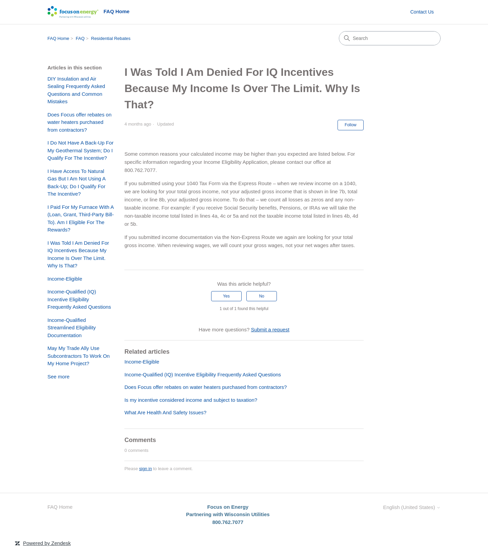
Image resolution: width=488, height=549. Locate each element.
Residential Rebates (110, 38)
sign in (145, 468)
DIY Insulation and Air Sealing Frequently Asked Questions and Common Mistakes (76, 90)
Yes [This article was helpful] (226, 296)
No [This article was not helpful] (261, 296)
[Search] (389, 38)
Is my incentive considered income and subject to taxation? (190, 400)
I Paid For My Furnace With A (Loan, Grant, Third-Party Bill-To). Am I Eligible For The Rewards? (80, 218)
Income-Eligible (64, 279)
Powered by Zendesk (47, 543)
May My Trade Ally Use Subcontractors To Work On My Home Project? (78, 355)
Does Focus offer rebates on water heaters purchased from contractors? (79, 122)
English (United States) (412, 507)
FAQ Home (58, 38)
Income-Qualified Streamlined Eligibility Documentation (71, 327)
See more (58, 376)
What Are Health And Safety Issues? (165, 412)
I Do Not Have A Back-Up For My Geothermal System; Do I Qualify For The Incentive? (80, 150)
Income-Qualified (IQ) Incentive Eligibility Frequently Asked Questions (79, 299)
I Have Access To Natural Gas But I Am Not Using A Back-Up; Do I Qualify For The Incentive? (76, 182)
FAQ (80, 38)
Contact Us (422, 12)
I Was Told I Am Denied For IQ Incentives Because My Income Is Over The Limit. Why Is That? (78, 254)
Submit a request (270, 329)
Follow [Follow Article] (351, 125)
